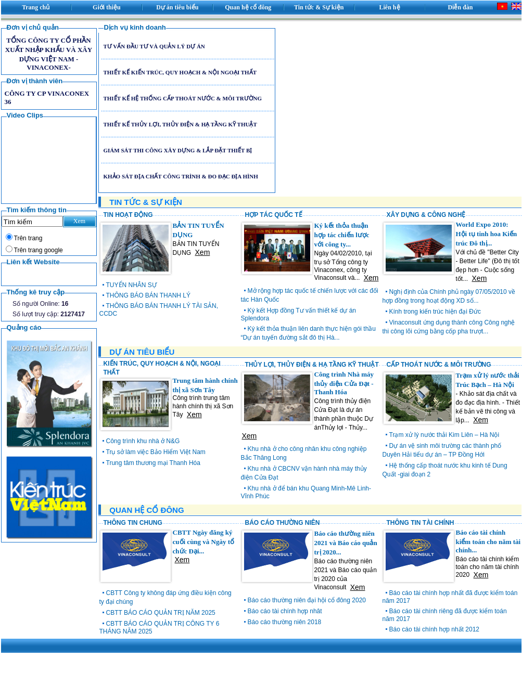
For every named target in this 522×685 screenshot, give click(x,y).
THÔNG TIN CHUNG (133, 522)
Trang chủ (35, 7)
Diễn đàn (460, 7)
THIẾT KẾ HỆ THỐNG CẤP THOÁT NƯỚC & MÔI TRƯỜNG (182, 98)
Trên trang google (38, 250)
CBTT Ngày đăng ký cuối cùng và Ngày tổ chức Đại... (204, 541)
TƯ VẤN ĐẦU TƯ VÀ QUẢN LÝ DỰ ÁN (154, 46)
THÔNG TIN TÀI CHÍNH (420, 522)
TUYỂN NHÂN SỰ (131, 285)
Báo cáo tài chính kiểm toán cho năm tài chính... (488, 541)
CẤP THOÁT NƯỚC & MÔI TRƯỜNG (439, 364)
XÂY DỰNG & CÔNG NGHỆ (426, 214)
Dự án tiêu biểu (177, 7)
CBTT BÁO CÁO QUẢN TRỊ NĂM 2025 (160, 612)
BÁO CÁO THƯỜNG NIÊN (282, 522)
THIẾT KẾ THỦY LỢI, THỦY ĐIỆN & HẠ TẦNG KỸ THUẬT (180, 124)
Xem (202, 252)
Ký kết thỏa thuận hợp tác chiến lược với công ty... (342, 235)
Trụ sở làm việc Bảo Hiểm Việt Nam (156, 452)
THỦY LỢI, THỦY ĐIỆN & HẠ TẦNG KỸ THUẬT (312, 364)
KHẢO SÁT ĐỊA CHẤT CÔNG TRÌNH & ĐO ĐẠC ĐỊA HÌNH (180, 176)
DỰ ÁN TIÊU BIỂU (141, 351)
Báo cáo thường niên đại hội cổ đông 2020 (307, 600)
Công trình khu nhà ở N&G (143, 441)
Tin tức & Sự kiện (318, 7)
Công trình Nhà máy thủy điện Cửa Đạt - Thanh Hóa (344, 383)
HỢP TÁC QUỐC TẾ (273, 214)
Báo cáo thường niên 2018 (285, 622)
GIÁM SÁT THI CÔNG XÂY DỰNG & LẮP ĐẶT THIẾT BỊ (177, 150)
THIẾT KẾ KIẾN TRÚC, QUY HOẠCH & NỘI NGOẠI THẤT (180, 72)
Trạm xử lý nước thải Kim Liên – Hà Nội (444, 434)
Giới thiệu (107, 7)
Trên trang (28, 238)
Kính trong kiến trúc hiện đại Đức (435, 311)
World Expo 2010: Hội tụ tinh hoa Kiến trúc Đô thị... (486, 234)
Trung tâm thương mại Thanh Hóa (153, 463)
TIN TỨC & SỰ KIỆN (145, 202)
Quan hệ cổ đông (248, 7)
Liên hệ (389, 7)
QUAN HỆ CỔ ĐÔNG (146, 510)
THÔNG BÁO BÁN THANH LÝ (148, 295)
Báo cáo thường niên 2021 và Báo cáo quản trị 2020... (345, 542)
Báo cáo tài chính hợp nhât (285, 611)
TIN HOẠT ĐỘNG (128, 214)
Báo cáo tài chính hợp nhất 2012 (434, 629)
